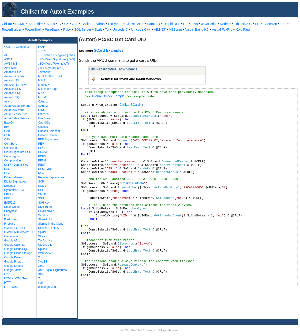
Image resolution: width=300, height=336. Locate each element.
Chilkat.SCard (130, 104)
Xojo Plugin (244, 29)
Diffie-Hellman (13, 177)
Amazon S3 (11, 80)
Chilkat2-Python (93, 24)
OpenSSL (44, 122)
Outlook (43, 126)
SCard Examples (108, 50)
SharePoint (45, 219)
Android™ (36, 24)
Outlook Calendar (49, 131)
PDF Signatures (48, 139)
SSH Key (44, 202)
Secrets (43, 215)
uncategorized (47, 287)
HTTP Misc (11, 287)
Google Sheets (13, 265)
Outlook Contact (48, 135)
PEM (41, 143)
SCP (41, 181)
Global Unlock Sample (108, 96)
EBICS (8, 194)
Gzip (7, 274)
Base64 (9, 122)
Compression (12, 160)
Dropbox (9, 185)
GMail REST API (14, 228)
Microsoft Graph (48, 89)
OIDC (41, 110)
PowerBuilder (11, 29)
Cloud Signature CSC (17, 152)
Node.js (225, 24)
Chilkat (7, 24)
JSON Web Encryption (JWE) (56, 55)
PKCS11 (43, 152)
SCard (42, 185)
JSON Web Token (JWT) (53, 63)
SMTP (42, 194)
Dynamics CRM (14, 190)
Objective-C (242, 24)
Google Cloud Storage (18, 253)
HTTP (7, 282)
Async (8, 101)
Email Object (12, 206)
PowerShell (33, 29)
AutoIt (51, 24)
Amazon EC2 (12, 72)
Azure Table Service (16, 118)
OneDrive (44, 118)
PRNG (42, 160)
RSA (41, 173)
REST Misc (45, 169)
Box (6, 126)
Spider (42, 232)
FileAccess (11, 219)
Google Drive (12, 257)
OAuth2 (43, 105)
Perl (283, 24)
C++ (75, 24)
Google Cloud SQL (16, 249)
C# (66, 24)
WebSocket (45, 253)
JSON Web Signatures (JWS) (56, 59)
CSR (7, 135)
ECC (7, 198)
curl (40, 282)
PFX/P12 (43, 148)
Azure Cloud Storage (17, 105)
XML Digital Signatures (52, 270)
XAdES (42, 261)
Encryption (11, 211)
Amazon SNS (12, 93)
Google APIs (12, 240)
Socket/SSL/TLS (48, 228)
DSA (7, 173)
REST (42, 164)
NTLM (42, 97)
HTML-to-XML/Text (16, 278)
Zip (40, 278)
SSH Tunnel (45, 206)
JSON (42, 51)
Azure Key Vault (14, 110)
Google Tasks (12, 270)
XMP (41, 274)
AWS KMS (10, 63)
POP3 (42, 156)
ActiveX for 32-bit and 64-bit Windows (131, 79)
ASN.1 (8, 59)
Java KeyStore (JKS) (51, 67)
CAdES (8, 131)
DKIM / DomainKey (16, 164)
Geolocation (11, 236)
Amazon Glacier (14, 76)
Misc (41, 93)
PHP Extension (266, 24)
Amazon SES (12, 89)
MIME (41, 80)
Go (185, 24)
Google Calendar (15, 244)
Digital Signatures (15, 181)
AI (5, 55)
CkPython (115, 24)
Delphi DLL (171, 24)
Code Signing (12, 156)
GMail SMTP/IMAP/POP (19, 232)
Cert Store (10, 143)
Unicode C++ (140, 29)
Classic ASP (134, 24)
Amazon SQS (12, 97)
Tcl (107, 29)
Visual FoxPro (222, 29)
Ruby (67, 29)
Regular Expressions (51, 177)
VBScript (175, 29)
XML (41, 265)
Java (194, 24)
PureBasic (52, 29)
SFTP (41, 190)
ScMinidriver (46, 211)
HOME (20, 24)
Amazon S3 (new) (15, 84)
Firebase (9, 223)
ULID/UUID (45, 244)
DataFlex (153, 24)
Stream (42, 236)
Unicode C (120, 29)
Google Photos (13, 261)
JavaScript (209, 24)
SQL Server (82, 29)
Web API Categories (17, 46)
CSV (7, 139)
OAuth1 (43, 101)
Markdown (44, 84)
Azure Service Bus (15, 114)
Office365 (44, 114)
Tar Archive (45, 240)
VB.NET (160, 29)
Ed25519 (9, 202)
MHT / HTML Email (50, 76)
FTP (7, 215)
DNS (7, 169)
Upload (42, 249)
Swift (98, 29)
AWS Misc (10, 67)
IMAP (41, 46)
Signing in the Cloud (50, 223)
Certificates (11, 148)
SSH (41, 198)
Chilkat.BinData (132, 183)
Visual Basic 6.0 (196, 29)
